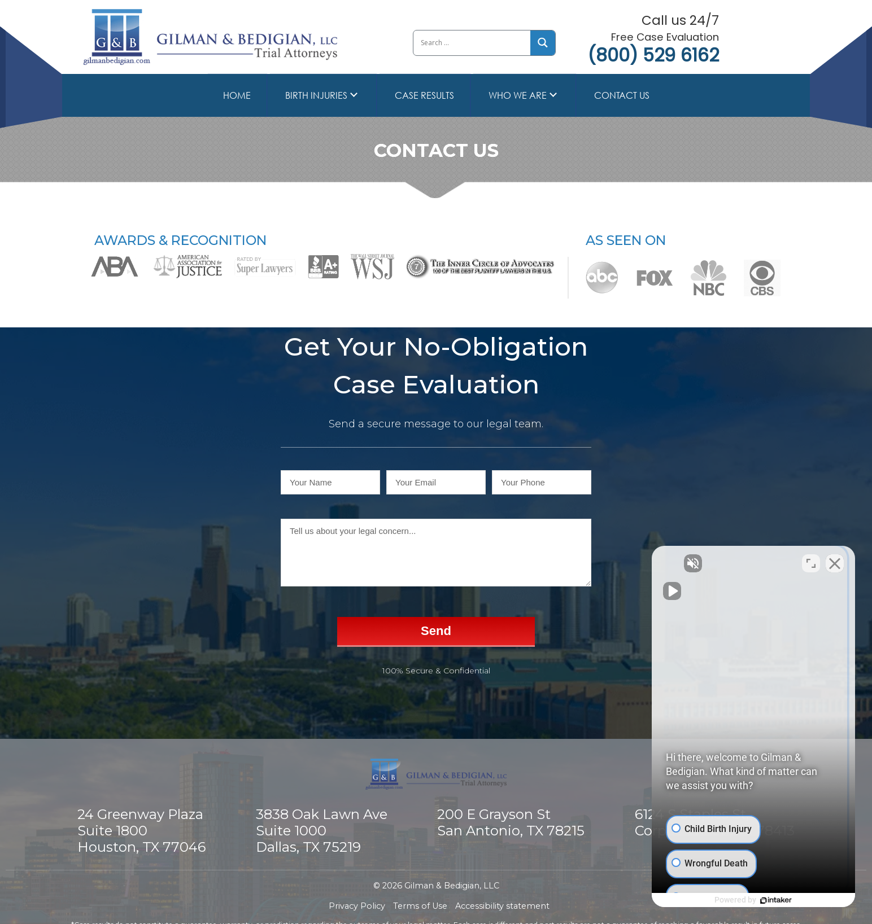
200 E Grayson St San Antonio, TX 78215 (511, 822)
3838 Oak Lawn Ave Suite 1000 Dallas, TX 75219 (321, 830)
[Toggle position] (811, 563)
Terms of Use (420, 906)
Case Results (424, 95)
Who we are (518, 95)
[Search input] (471, 43)
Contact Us (621, 95)
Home (237, 95)
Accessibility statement (502, 906)
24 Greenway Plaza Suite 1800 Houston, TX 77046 (141, 830)
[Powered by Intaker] (776, 900)
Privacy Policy (357, 906)
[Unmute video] (672, 563)
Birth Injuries (316, 95)
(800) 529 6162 (653, 55)
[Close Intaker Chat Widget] (835, 563)
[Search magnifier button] (543, 42)
